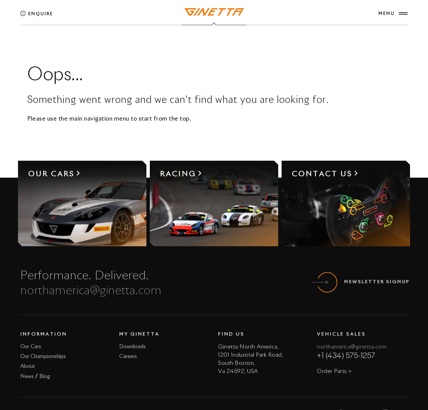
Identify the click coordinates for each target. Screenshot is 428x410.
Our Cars (30, 346)
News (27, 376)
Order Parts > (334, 371)
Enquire (36, 14)
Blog (44, 376)
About (27, 366)
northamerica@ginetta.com (91, 291)
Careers (128, 356)
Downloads (132, 346)
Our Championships (43, 356)
